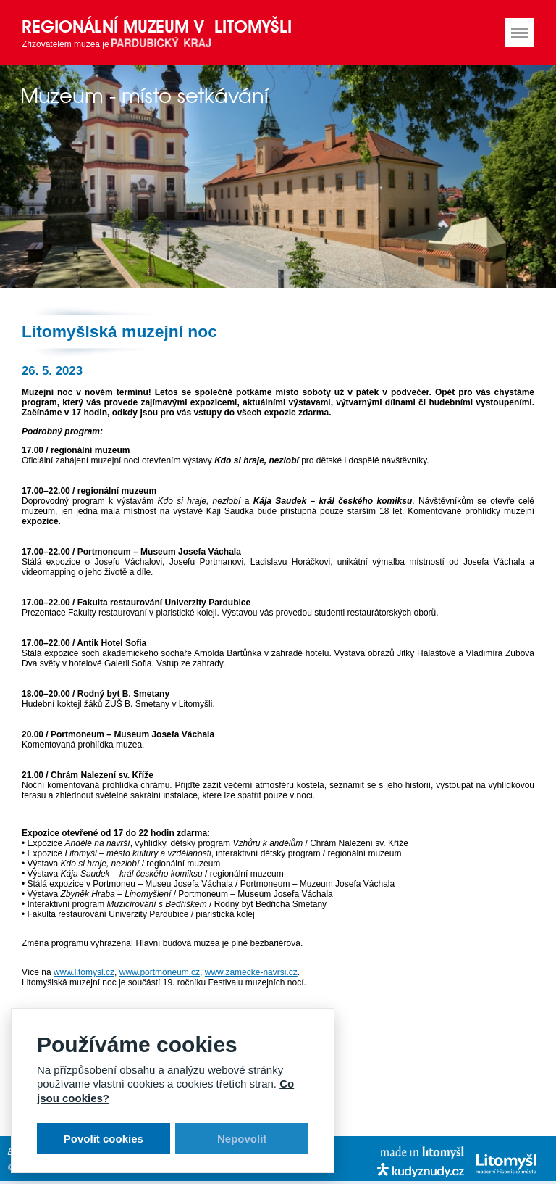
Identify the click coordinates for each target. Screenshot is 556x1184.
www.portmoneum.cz (159, 972)
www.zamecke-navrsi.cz (251, 972)
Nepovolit (241, 1139)
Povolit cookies (103, 1139)
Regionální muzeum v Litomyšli (157, 26)
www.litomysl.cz (84, 972)
